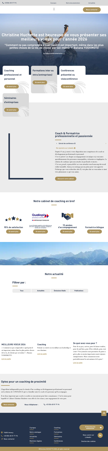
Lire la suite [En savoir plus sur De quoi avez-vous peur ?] (77, 363)
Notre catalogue (35, 432)
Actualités (91, 3)
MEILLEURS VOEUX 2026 (13, 344)
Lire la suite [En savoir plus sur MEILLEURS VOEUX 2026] (6, 359)
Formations (58, 432)
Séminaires (58, 436)
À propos (53, 3)
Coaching (41, 344)
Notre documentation (73, 3)
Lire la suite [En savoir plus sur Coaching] (42, 354)
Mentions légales (36, 441)
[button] (54, 9)
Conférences (58, 441)
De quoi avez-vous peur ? (85, 343)
